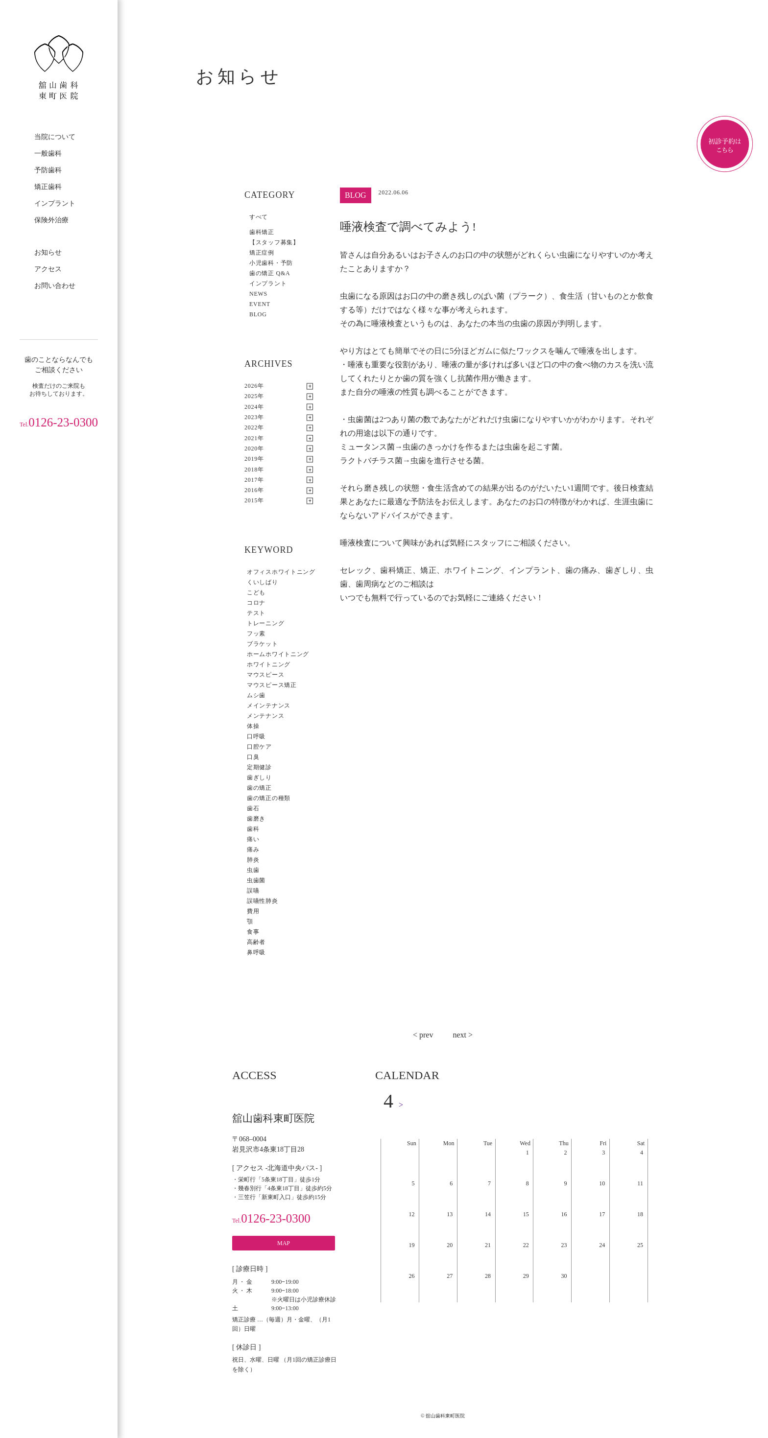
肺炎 (253, 859)
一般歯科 (48, 153)
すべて (258, 216)
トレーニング (265, 623)
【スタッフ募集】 (274, 242)
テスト (256, 613)
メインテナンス (268, 705)
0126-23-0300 (59, 422)
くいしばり (262, 582)
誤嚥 (253, 890)
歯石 (253, 808)
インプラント (54, 203)
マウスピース (265, 674)
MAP (283, 1243)
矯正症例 (261, 252)
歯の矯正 (259, 787)
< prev (423, 1035)
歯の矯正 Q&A (269, 273)
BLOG (258, 314)
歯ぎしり (259, 777)
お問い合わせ (54, 285)
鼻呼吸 (256, 952)
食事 (253, 931)
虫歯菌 (256, 880)
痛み (253, 849)
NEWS (258, 293)
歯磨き (256, 818)
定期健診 (259, 767)
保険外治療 (51, 220)
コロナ (256, 602)
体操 (253, 726)
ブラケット (262, 643)
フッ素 (256, 633)
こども (256, 592)
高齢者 (256, 942)
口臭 (253, 757)
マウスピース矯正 (272, 685)
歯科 (253, 828)
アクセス (48, 269)
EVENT (259, 304)
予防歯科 (48, 170)
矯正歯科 (48, 186)
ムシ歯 (256, 695)
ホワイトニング (268, 664)
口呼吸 (256, 736)
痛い (253, 839)
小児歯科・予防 (271, 262)
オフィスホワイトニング (281, 571)
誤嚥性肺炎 (262, 900)
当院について (54, 137)
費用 (253, 911)
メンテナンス (265, 715)
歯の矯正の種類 (268, 798)
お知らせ (48, 252)
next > (463, 1035)
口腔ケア (259, 746)
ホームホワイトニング (278, 654)
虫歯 (253, 870)
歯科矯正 (261, 232)
